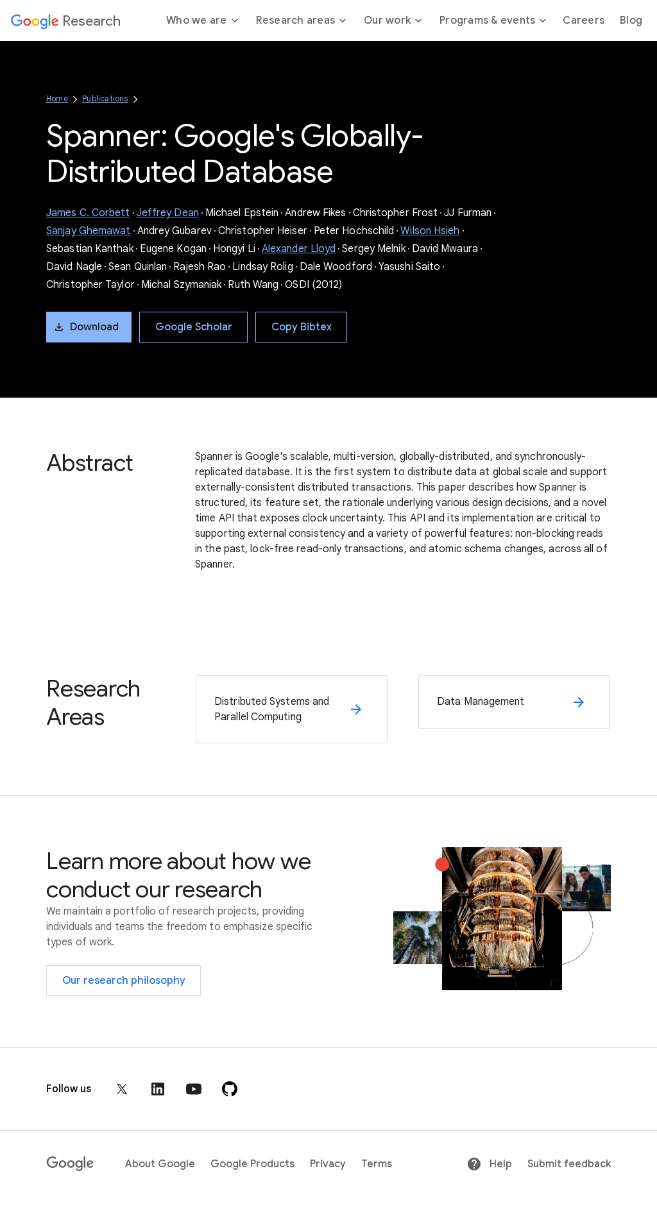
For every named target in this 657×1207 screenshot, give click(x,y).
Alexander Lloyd (299, 248)
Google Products (252, 1164)
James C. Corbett (88, 213)
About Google (160, 1164)
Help (489, 1164)
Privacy (328, 1164)
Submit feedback (569, 1164)
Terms (376, 1164)
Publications (105, 98)
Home (57, 98)
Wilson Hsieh (429, 230)
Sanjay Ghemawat (88, 230)
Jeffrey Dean (168, 213)
